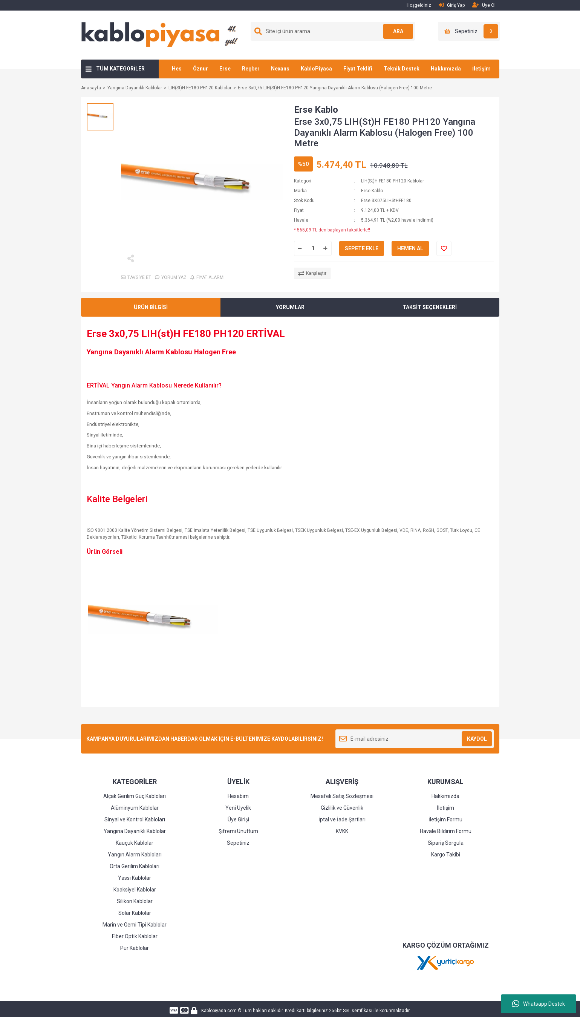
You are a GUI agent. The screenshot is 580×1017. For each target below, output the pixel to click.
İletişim (481, 69)
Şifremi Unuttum (238, 831)
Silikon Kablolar (135, 901)
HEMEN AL (410, 248)
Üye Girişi (238, 819)
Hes (177, 69)
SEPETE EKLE (361, 248)
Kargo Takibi (445, 855)
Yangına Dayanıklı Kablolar (135, 831)
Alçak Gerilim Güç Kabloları (134, 796)
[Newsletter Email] (414, 738)
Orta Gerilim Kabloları (134, 866)
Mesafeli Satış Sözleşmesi (342, 796)
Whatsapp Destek (538, 1004)
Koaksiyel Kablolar (134, 890)
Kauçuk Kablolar (134, 843)
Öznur (200, 69)
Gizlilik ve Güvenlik (342, 808)
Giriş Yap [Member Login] (452, 5)
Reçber (251, 69)
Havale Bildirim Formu (445, 831)
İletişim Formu (445, 819)
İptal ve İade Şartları (342, 819)
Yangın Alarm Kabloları (135, 855)
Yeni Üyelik (238, 808)
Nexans (280, 69)
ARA (398, 31)
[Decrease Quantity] (300, 248)
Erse (225, 69)
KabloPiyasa (316, 69)
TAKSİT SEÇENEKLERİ (429, 307)
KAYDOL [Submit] (477, 739)
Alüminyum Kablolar (135, 808)
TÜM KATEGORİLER (120, 69)
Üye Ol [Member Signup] (484, 5)
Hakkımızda (446, 69)
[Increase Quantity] (325, 248)
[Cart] (469, 31)
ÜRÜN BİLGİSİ (151, 307)
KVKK (342, 831)
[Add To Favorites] (443, 248)
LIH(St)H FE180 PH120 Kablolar (392, 181)
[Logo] (162, 34)
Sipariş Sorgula (446, 843)
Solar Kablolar (134, 913)
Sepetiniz (238, 843)
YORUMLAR (290, 307)
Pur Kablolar (134, 948)
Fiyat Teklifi (357, 69)
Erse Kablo (316, 109)
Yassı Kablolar (134, 878)
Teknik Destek (401, 69)
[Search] (333, 31)
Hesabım (238, 796)
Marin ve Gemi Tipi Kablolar (135, 925)
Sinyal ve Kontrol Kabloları (134, 819)
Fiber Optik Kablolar (135, 936)
